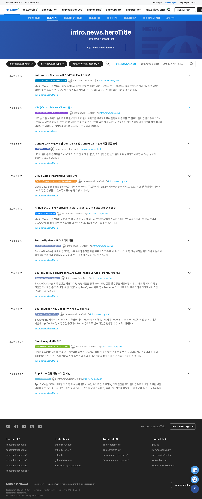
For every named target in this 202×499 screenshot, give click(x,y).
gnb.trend (112, 18)
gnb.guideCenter (63, 445)
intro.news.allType (52, 63)
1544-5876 (74, 490)
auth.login (157, 3)
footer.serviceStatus (162, 465)
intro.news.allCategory (86, 63)
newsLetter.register (183, 426)
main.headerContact (162, 455)
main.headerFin (32, 3)
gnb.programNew (112, 445)
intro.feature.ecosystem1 (115, 455)
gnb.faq (155, 445)
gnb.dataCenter (151, 18)
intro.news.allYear (21, 63)
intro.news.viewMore (46, 95)
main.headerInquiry (161, 450)
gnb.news (52, 18)
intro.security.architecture (68, 465)
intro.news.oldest (149, 64)
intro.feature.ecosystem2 (116, 460)
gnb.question (185, 10)
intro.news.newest (126, 64)
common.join (170, 3)
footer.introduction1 (16, 445)
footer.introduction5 (16, 465)
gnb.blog (130, 18)
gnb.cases (94, 18)
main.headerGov (14, 3)
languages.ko (183, 485)
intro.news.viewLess (46, 131)
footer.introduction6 (16, 471)
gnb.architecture (73, 18)
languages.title (188, 3)
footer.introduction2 (16, 450)
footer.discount (159, 460)
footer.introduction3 (16, 455)
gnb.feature (34, 18)
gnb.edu (59, 455)
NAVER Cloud (17, 484)
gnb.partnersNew (112, 450)
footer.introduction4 (16, 460)
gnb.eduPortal (62, 450)
